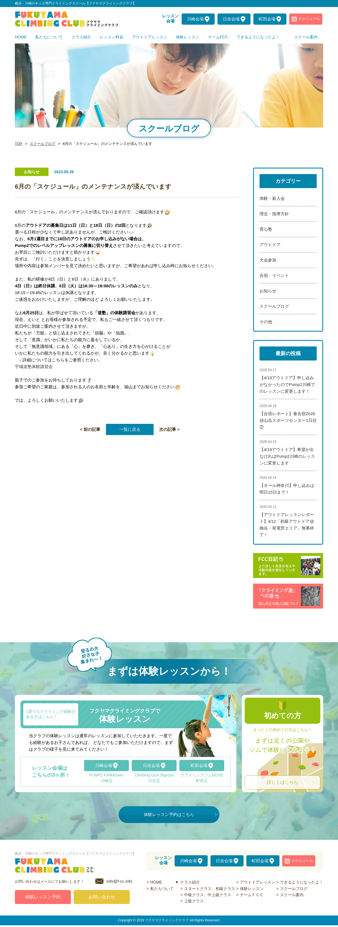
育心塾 (266, 229)
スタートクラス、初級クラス (209, 888)
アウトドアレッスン (257, 882)
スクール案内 (292, 895)
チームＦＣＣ (251, 895)
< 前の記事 (90, 429)
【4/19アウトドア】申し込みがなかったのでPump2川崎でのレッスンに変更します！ (287, 384)
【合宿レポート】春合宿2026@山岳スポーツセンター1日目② (288, 420)
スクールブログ (41, 144)
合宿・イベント (274, 275)
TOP (18, 144)
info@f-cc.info (119, 882)
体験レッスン (251, 888)
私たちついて (162, 888)
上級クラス (194, 901)
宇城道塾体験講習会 (34, 366)
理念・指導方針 (274, 213)
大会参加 (268, 260)
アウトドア (270, 244)
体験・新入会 (272, 198)
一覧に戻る (129, 429)
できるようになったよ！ (301, 882)
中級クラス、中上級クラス (207, 895)
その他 (266, 321)
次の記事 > (169, 429)
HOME (156, 882)
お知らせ (268, 290)
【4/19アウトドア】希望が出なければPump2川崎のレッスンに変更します (287, 456)
